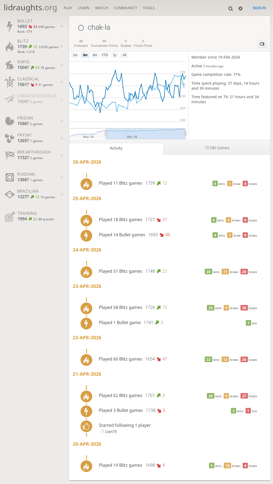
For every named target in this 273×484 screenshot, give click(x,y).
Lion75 (108, 431)
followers (81, 43)
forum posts (143, 43)
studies (126, 43)
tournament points (104, 43)
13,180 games (217, 148)
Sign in (259, 8)
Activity (116, 148)
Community (125, 7)
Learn (84, 7)
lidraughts (30, 7)
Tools (149, 7)
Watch (101, 7)
